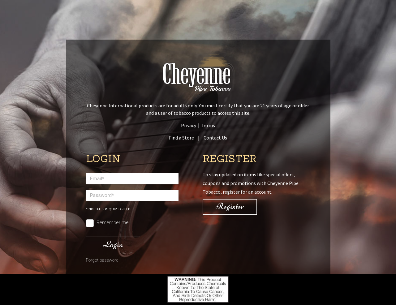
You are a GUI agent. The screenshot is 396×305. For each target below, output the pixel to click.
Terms (208, 125)
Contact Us (215, 138)
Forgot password (102, 260)
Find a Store (181, 138)
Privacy (188, 125)
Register (230, 206)
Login (113, 244)
